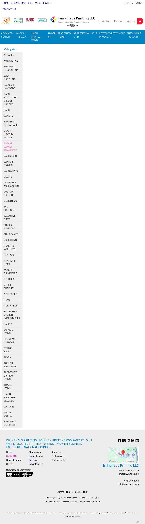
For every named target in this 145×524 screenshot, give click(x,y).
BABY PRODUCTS (10, 77)
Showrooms (35, 452)
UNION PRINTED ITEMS (35, 37)
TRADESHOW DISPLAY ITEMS (10, 376)
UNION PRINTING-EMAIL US (9, 397)
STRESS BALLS (8, 350)
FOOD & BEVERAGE (9, 227)
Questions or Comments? (18, 470)
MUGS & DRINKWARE (10, 272)
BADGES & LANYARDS (9, 87)
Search (9, 464)
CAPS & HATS (11, 171)
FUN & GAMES (11, 234)
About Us (56, 452)
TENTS (7, 357)
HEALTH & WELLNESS (9, 247)
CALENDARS (10, 156)
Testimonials (58, 456)
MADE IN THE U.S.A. (21, 35)
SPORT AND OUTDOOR (10, 341)
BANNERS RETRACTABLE (11, 123)
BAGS (7, 110)
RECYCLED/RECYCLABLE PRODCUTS (112, 35)
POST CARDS (11, 305)
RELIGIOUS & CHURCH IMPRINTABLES (12, 315)
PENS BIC (9, 279)
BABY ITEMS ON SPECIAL (10, 423)
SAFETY (8, 324)
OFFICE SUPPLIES (9, 287)
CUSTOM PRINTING (9, 193)
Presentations (36, 456)
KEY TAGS (9, 255)
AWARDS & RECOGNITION (11, 68)
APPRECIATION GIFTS (81, 35)
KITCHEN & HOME (9, 262)
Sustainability (58, 460)
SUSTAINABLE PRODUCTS (134, 35)
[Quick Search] (105, 21)
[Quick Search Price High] (131, 21)
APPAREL (9, 55)
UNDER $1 (52, 35)
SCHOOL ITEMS (8, 332)
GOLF (94, 33)
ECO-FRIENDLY (9, 208)
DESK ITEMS (10, 201)
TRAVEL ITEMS (8, 387)
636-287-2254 (131, 480)
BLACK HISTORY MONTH (8, 134)
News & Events (13, 460)
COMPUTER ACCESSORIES (11, 184)
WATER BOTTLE (8, 414)
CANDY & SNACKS (8, 163)
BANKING (8, 116)
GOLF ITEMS (10, 240)
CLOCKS (8, 176)
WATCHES (9, 406)
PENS (7, 300)
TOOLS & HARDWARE (10, 365)
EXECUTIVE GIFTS (9, 218)
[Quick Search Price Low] (119, 21)
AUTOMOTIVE (11, 60)
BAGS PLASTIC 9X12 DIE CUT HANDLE (11, 99)
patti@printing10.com (128, 484)
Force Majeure (36, 464)
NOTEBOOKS (10, 294)
